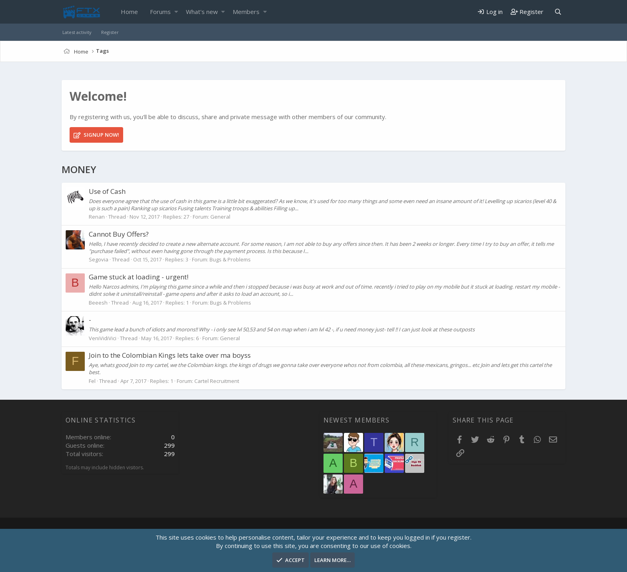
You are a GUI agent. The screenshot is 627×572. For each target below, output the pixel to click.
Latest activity (77, 32)
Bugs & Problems (230, 259)
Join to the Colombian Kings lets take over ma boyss (170, 355)
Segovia (98, 259)
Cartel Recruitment (216, 381)
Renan (97, 216)
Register (110, 32)
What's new (202, 12)
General (220, 216)
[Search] (557, 12)
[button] (176, 12)
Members (246, 12)
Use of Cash (107, 191)
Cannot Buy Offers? (119, 234)
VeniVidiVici (102, 338)
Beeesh (98, 302)
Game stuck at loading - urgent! (138, 276)
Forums (160, 12)
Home (129, 12)
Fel (92, 381)
